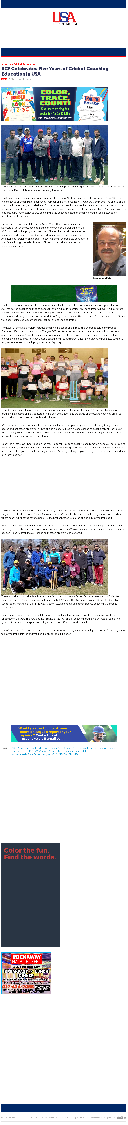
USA (76, 754)
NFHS (55, 754)
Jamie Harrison (66, 751)
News (4, 79)
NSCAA (63, 754)
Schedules (35, 1118)
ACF (14, 748)
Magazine (108, 1118)
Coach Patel (56, 748)
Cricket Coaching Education (105, 748)
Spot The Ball (80, 1118)
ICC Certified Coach (45, 751)
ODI (70, 754)
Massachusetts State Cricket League (31, 754)
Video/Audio (64, 1118)
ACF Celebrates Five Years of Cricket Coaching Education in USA (55, 71)
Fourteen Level (20, 751)
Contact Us (95, 1118)
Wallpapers (49, 1118)
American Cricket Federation (33, 748)
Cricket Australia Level (76, 748)
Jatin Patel (80, 751)
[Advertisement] (64, 38)
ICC (31, 751)
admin (28, 79)
